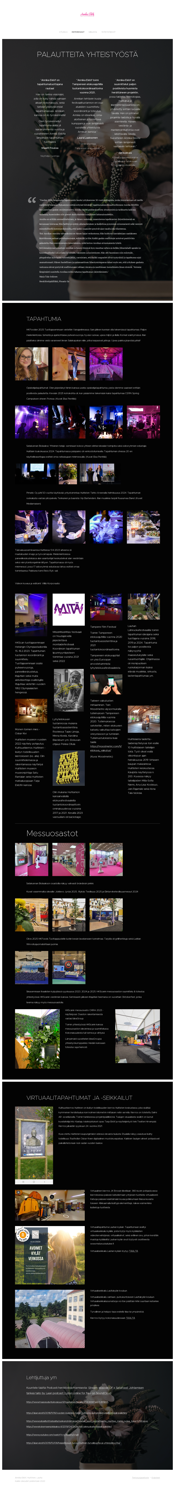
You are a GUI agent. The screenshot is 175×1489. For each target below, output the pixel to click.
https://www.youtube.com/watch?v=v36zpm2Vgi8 (52, 1441)
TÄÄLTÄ (133, 1257)
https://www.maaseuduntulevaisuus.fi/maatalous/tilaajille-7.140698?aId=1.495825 (67, 1408)
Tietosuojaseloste (140, 1477)
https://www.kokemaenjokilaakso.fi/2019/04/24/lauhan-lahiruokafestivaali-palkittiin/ (69, 1432)
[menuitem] (64, 32)
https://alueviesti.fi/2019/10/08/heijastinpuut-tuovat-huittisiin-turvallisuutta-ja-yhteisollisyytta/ (73, 1449)
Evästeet (156, 1477)
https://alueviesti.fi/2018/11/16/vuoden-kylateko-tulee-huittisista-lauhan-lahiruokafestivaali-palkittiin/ (76, 1419)
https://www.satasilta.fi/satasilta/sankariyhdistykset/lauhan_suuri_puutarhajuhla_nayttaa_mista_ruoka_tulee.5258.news (87, 1427)
